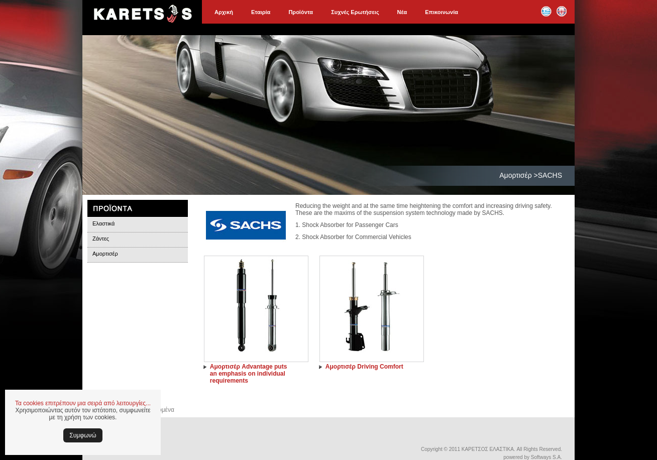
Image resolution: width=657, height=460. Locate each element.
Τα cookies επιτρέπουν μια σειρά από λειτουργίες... (83, 403)
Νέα (402, 12)
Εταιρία (260, 12)
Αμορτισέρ (105, 254)
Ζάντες (100, 239)
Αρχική (223, 12)
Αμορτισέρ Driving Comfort (364, 366)
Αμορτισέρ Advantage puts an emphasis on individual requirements (248, 373)
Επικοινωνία (441, 12)
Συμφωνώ (82, 435)
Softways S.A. (546, 457)
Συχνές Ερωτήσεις (355, 12)
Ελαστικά (103, 223)
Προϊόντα (300, 12)
